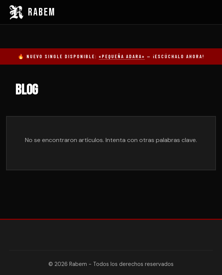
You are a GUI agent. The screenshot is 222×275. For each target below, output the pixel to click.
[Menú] (207, 12)
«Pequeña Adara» (122, 56)
